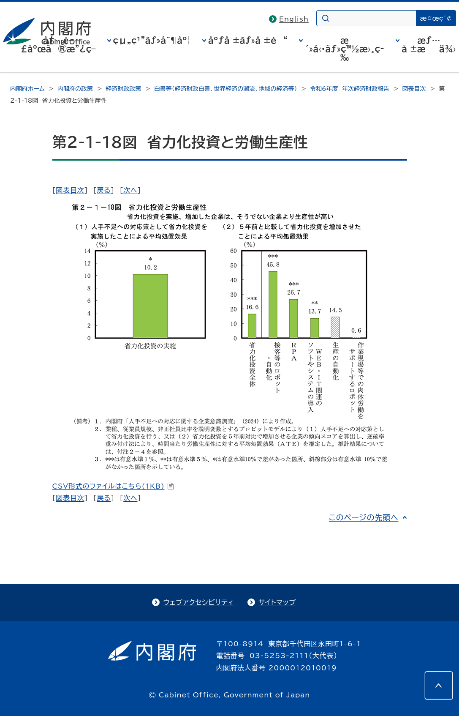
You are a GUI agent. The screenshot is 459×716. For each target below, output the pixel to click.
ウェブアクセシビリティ (198, 602)
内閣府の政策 (75, 89)
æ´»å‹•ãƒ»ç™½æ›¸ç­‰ (344, 48)
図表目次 (414, 89)
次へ (130, 190)
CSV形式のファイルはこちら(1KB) (113, 486)
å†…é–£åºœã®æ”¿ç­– (58, 44)
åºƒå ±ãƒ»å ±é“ (248, 40)
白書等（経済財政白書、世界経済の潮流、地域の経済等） (225, 89)
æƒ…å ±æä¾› (429, 44)
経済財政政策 (123, 89)
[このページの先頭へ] (438, 685)
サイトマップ (277, 602)
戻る (104, 190)
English (294, 19)
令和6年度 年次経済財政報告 (349, 89)
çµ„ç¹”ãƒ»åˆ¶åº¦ (152, 40)
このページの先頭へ (364, 517)
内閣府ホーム (27, 89)
